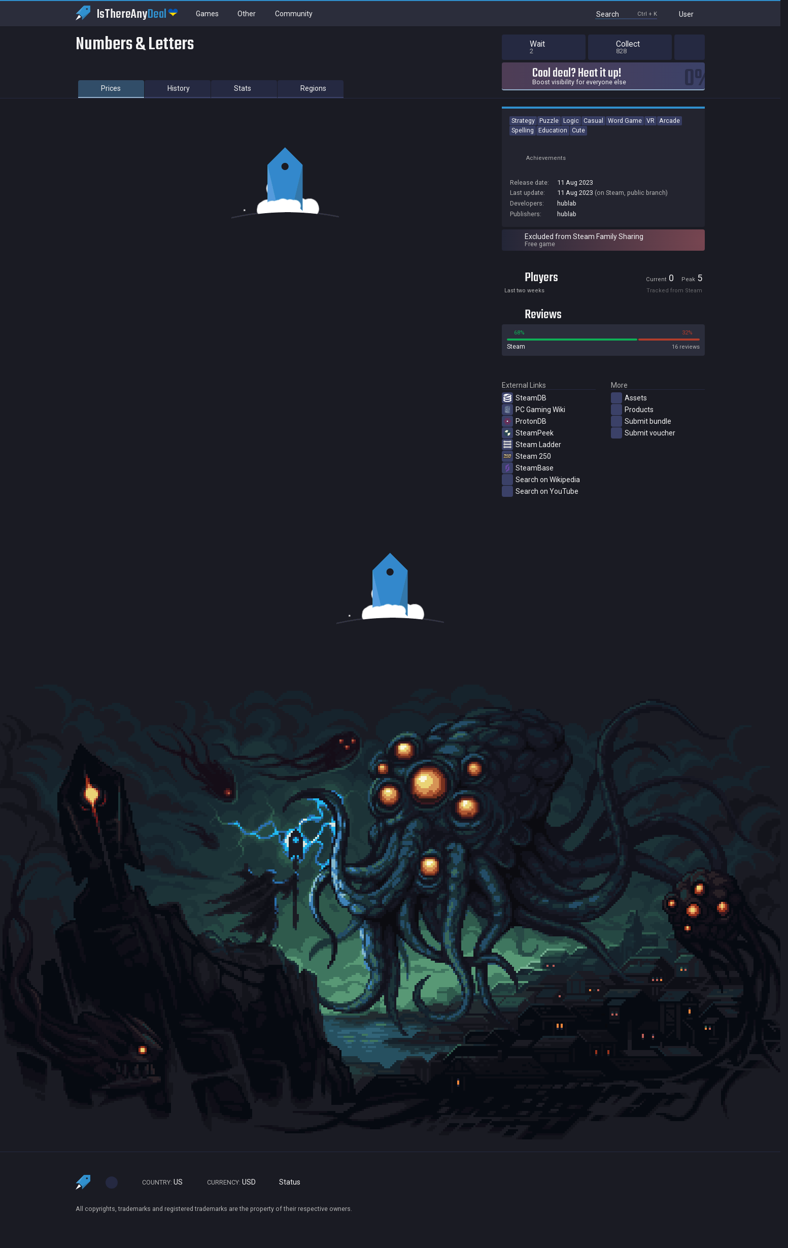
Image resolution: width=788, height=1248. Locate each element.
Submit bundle (641, 421)
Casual (593, 120)
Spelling (522, 130)
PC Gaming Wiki (533, 409)
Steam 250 (526, 456)
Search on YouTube (540, 491)
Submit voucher (643, 433)
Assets (629, 397)
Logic (571, 120)
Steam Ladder (531, 444)
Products (632, 409)
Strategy (523, 120)
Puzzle (549, 120)
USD (227, 1182)
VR (650, 120)
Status (285, 1182)
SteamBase (528, 468)
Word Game (625, 120)
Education (552, 130)
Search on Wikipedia (541, 479)
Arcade (669, 120)
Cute (578, 130)
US (158, 1182)
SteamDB (524, 397)
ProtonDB (524, 421)
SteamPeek (528, 433)
